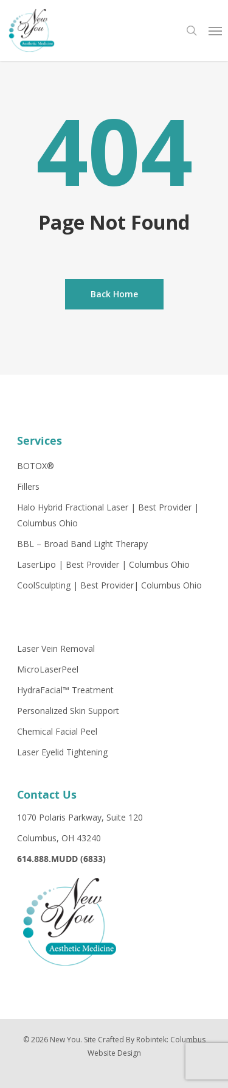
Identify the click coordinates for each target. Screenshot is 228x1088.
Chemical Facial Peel (57, 731)
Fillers (28, 486)
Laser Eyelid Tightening (62, 752)
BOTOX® (35, 466)
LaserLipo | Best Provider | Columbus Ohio (103, 564)
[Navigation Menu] (215, 30)
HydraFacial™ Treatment (65, 690)
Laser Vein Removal (56, 648)
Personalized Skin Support (68, 710)
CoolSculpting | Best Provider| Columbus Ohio (109, 585)
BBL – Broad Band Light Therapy (82, 543)
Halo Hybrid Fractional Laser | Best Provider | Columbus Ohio (108, 515)
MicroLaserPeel (47, 669)
